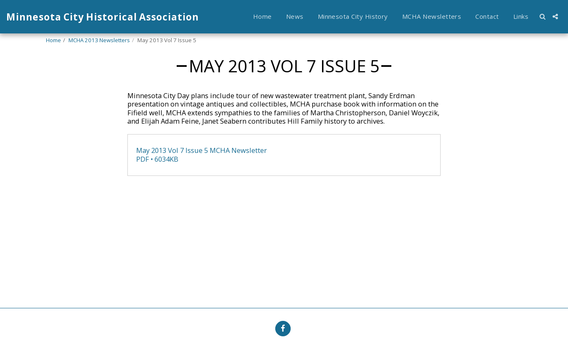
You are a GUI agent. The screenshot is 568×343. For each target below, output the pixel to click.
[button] (542, 16)
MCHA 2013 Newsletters (99, 40)
